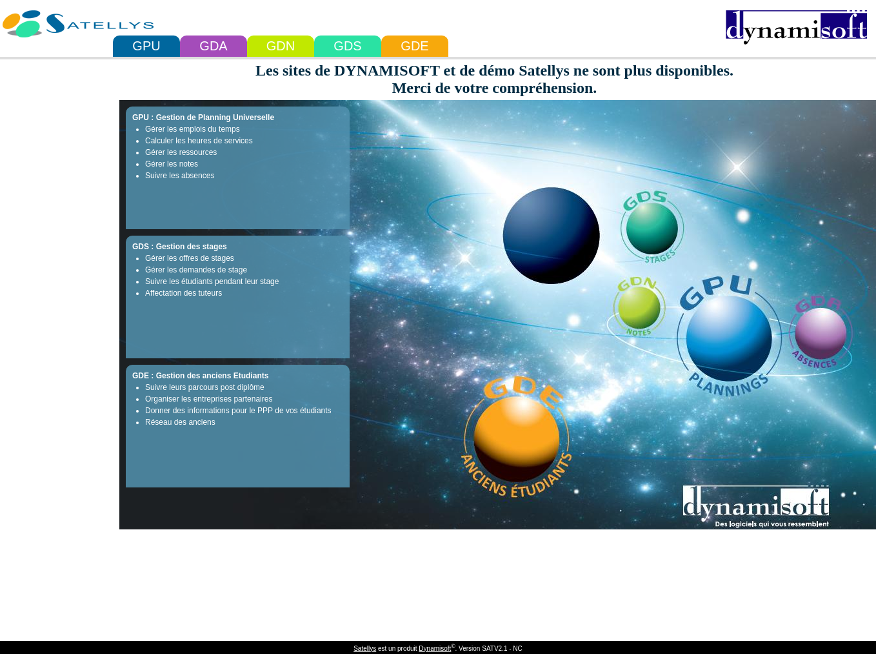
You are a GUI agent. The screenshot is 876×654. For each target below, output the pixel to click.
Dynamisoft (435, 648)
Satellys (364, 648)
